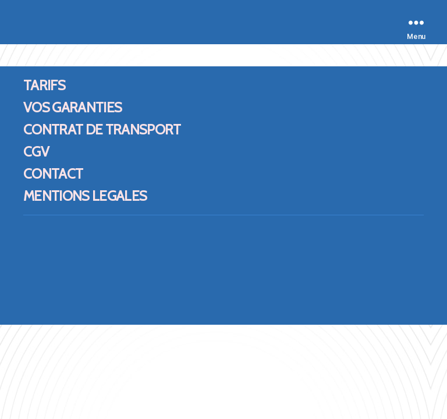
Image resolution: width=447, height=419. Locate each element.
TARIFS (44, 85)
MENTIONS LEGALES (85, 195)
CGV (36, 151)
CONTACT (53, 173)
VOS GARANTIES (72, 107)
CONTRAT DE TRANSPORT (102, 129)
